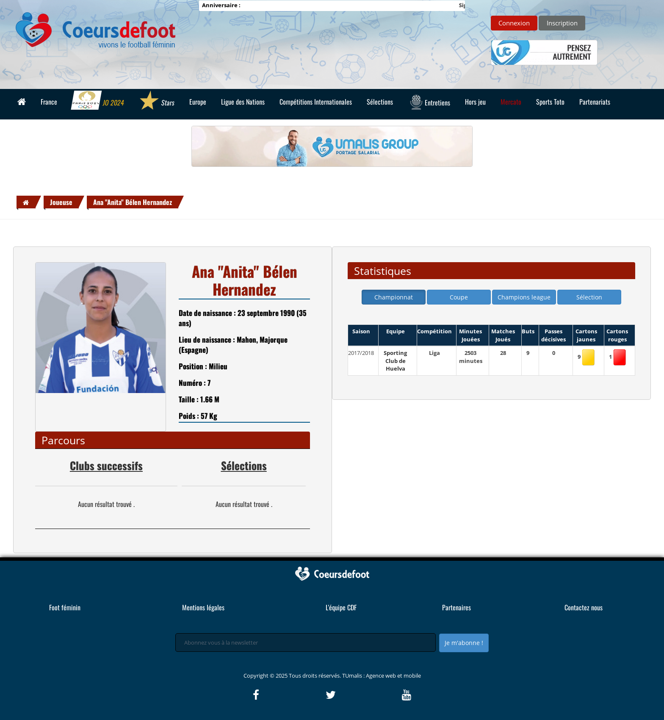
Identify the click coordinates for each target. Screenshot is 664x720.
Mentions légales (203, 607)
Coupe (459, 297)
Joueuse (61, 202)
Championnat (393, 297)
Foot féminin (64, 607)
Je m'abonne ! (464, 643)
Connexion (514, 23)
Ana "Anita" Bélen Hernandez (132, 202)
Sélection (589, 297)
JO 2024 (98, 101)
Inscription (562, 23)
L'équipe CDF (341, 607)
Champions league (524, 297)
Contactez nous (583, 607)
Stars (156, 101)
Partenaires (456, 607)
